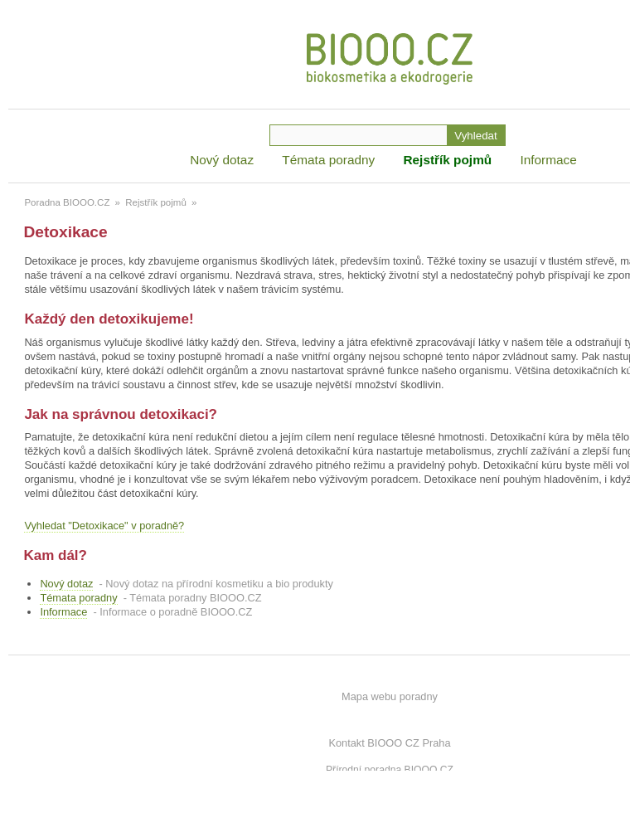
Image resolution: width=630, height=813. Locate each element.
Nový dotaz (222, 160)
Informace (548, 160)
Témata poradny (328, 160)
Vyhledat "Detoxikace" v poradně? (104, 525)
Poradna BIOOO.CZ (66, 202)
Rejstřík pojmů (447, 160)
